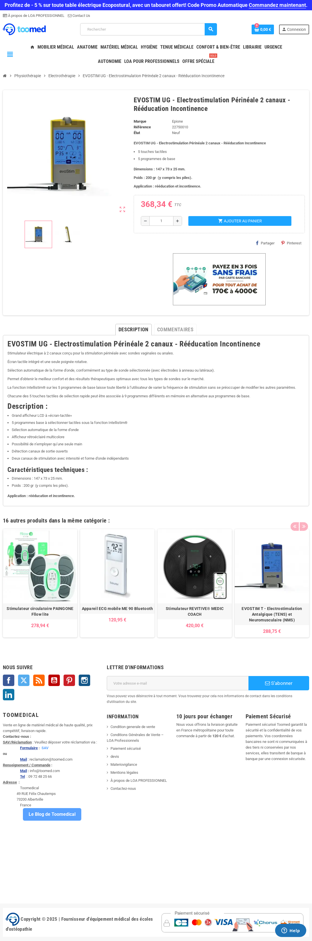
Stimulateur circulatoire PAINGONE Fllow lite (40, 611)
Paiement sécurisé (125, 748)
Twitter (23, 680)
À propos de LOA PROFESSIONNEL (35, 15)
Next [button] (303, 519)
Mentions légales (124, 772)
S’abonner (279, 683)
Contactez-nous (123, 788)
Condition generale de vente (132, 727)
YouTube (54, 680)
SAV (45, 748)
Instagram (84, 680)
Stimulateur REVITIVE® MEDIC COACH (195, 611)
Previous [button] (294, 519)
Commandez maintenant (277, 5)
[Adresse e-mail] (177, 683)
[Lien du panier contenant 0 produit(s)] (263, 29)
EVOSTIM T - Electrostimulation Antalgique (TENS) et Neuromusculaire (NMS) (272, 614)
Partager (265, 243)
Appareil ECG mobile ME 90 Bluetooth (117, 608)
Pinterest (291, 243)
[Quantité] (161, 221)
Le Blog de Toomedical (52, 814)
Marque (140, 121)
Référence (142, 127)
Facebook (8, 680)
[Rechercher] (148, 29)
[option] (40, 583)
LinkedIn (8, 694)
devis (114, 756)
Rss (39, 680)
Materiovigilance (123, 764)
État (137, 133)
